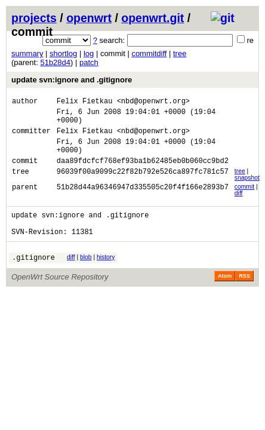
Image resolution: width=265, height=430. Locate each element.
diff (239, 205)
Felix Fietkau (85, 102)
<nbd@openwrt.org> (153, 102)
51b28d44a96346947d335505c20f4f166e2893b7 (143, 201)
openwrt (89, 17)
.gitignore (33, 277)
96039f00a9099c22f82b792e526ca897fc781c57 (143, 185)
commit (244, 199)
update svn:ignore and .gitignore (71, 79)
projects (34, 17)
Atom (225, 296)
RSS (244, 296)
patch (88, 62)
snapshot (247, 190)
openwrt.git (152, 17)
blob (86, 275)
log (89, 53)
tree (179, 53)
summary (27, 53)
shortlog (63, 53)
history (106, 275)
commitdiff (149, 53)
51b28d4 (55, 62)
